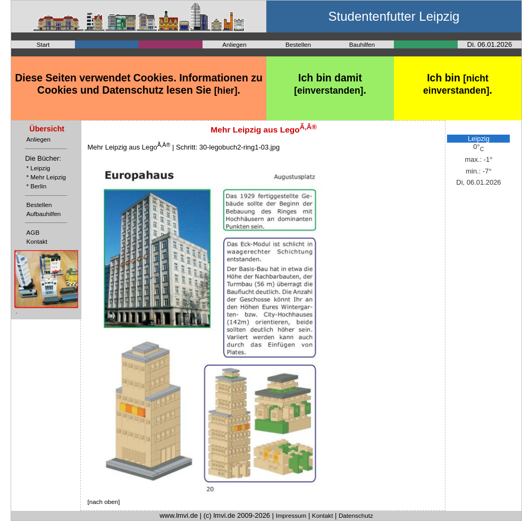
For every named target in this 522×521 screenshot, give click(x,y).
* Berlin (37, 186)
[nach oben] (104, 501)
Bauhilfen (362, 44)
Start (43, 44)
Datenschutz (356, 515)
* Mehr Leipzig (46, 176)
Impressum (291, 515)
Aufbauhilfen (44, 213)
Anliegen (234, 44)
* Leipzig (38, 167)
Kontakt (37, 241)
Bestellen (298, 44)
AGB (33, 232)
